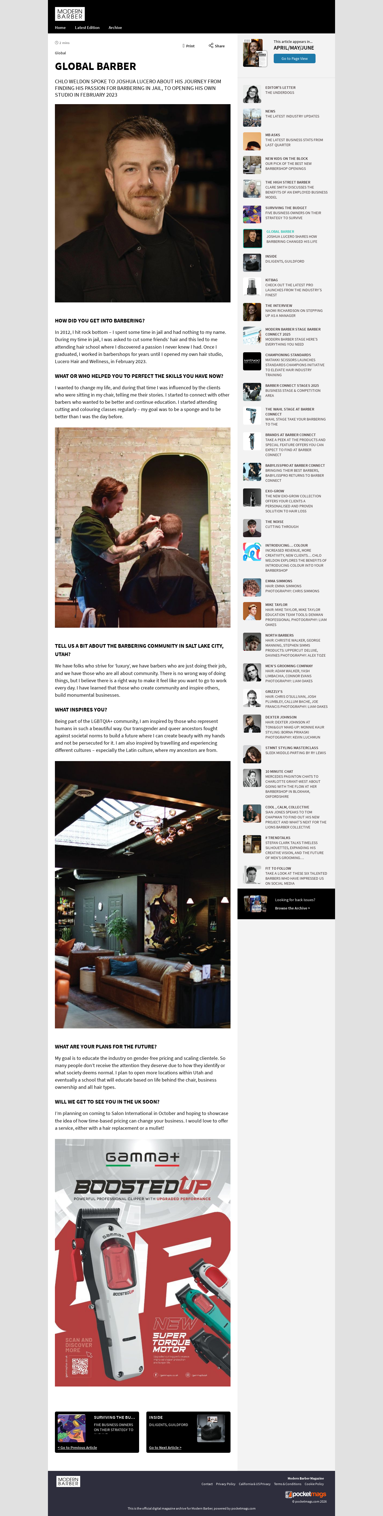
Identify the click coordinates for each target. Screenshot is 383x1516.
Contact (207, 1484)
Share (217, 45)
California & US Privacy (255, 1484)
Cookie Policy (314, 1484)
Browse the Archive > (292, 908)
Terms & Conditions (287, 1484)
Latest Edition (87, 27)
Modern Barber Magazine (306, 1478)
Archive (115, 27)
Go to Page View (295, 58)
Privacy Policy (226, 1484)
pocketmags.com (307, 1501)
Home (60, 27)
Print (189, 45)
